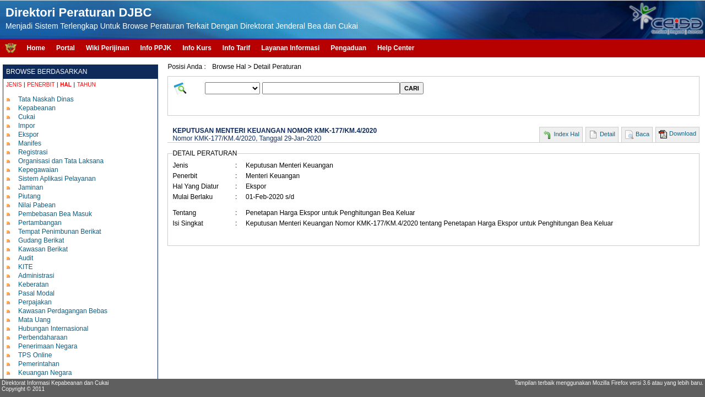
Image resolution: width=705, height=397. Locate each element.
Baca (642, 134)
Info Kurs (197, 48)
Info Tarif (236, 48)
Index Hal (566, 134)
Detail (607, 134)
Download (682, 133)
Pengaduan (348, 48)
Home (36, 48)
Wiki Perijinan (107, 48)
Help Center (395, 48)
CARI (411, 88)
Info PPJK (155, 48)
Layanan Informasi (290, 48)
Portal (65, 48)
